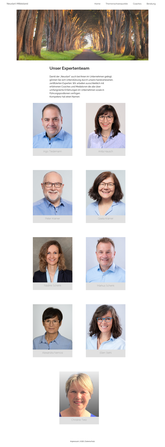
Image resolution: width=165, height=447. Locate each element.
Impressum (74, 441)
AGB (82, 441)
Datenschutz (90, 441)
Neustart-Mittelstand (17, 3)
